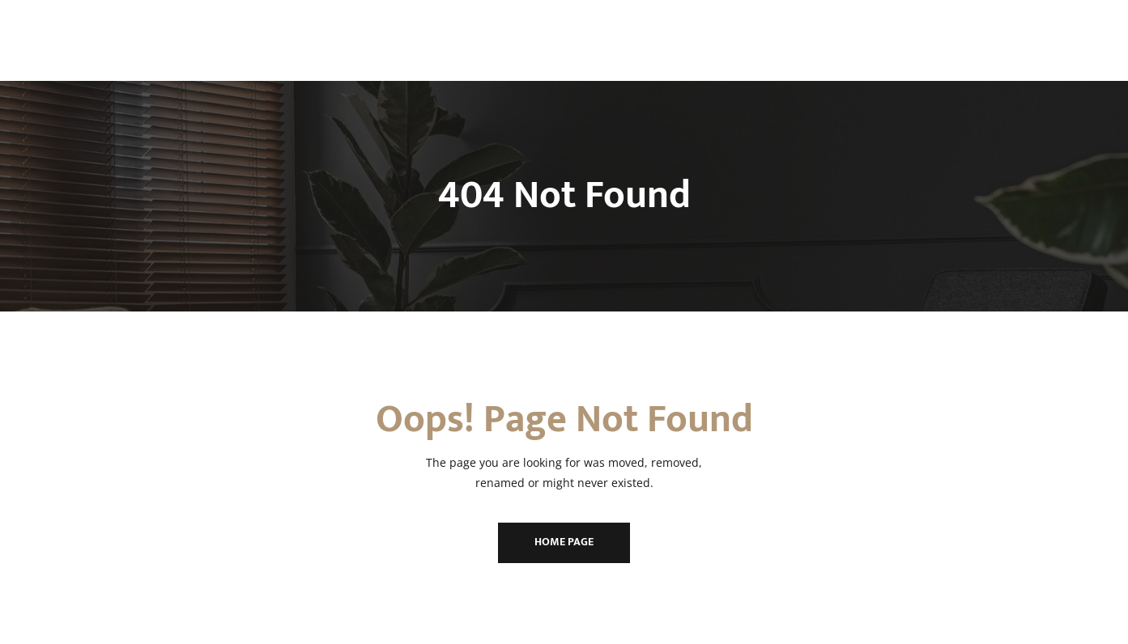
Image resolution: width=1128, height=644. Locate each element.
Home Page (564, 541)
